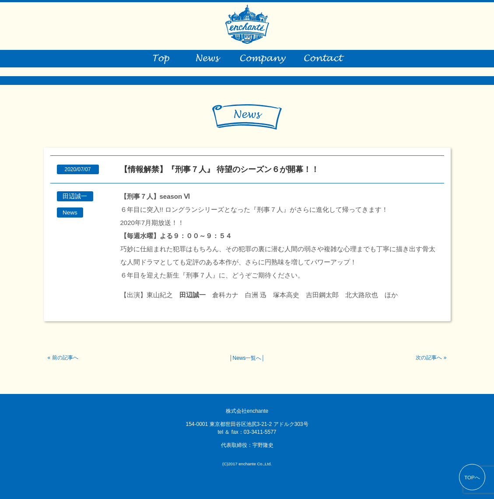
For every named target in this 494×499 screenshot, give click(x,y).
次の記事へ (429, 358)
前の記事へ (65, 358)
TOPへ (472, 477)
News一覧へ (246, 358)
